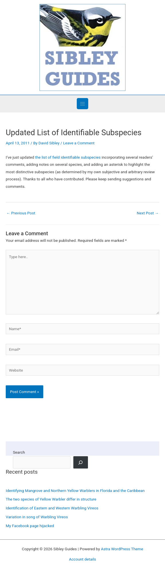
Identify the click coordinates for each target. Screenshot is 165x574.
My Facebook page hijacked (30, 525)
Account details (82, 559)
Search (19, 452)
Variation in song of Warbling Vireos (37, 517)
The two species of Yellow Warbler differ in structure (51, 499)
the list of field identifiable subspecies (68, 157)
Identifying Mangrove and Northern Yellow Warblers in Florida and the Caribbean (75, 490)
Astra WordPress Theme (122, 549)
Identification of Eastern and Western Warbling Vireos (52, 508)
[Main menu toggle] (82, 103)
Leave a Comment (79, 143)
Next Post (148, 213)
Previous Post (20, 213)
